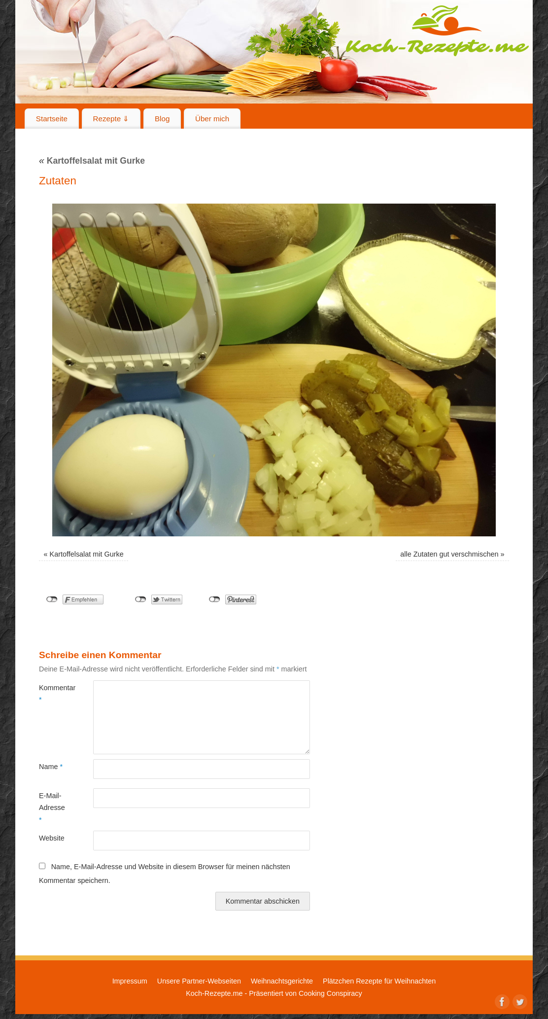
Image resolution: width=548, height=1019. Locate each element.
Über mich (212, 118)
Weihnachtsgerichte (282, 981)
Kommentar (52, 693)
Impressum (129, 981)
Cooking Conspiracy (330, 993)
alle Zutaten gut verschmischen (449, 554)
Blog (162, 118)
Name (51, 767)
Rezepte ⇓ (111, 118)
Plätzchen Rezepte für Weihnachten (379, 981)
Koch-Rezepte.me (437, 30)
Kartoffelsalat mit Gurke (92, 161)
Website (52, 838)
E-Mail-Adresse (52, 808)
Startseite (52, 118)
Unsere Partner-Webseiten (199, 981)
